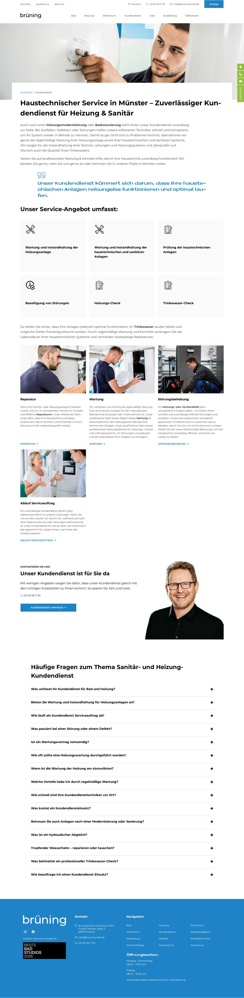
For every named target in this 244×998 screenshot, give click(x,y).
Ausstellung (42, 4)
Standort (134, 4)
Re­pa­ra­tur (28, 399)
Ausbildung (170, 15)
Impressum (197, 945)
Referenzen (192, 15)
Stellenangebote (200, 931)
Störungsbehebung (172, 443)
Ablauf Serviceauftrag (36, 540)
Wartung (95, 443)
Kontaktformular (200, 938)
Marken (163, 938)
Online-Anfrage (135, 945)
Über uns (59, 4)
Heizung (89, 15)
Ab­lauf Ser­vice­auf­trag (37, 503)
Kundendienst (133, 15)
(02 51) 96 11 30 (155, 4)
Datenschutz (166, 945)
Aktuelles (25, 4)
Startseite (26, 92)
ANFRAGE (240, 93)
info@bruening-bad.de (184, 4)
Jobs (152, 15)
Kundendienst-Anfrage (47, 607)
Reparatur (27, 443)
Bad (73, 15)
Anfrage (213, 4)
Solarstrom (197, 925)
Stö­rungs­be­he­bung (173, 399)
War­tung (96, 399)
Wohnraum (109, 15)
